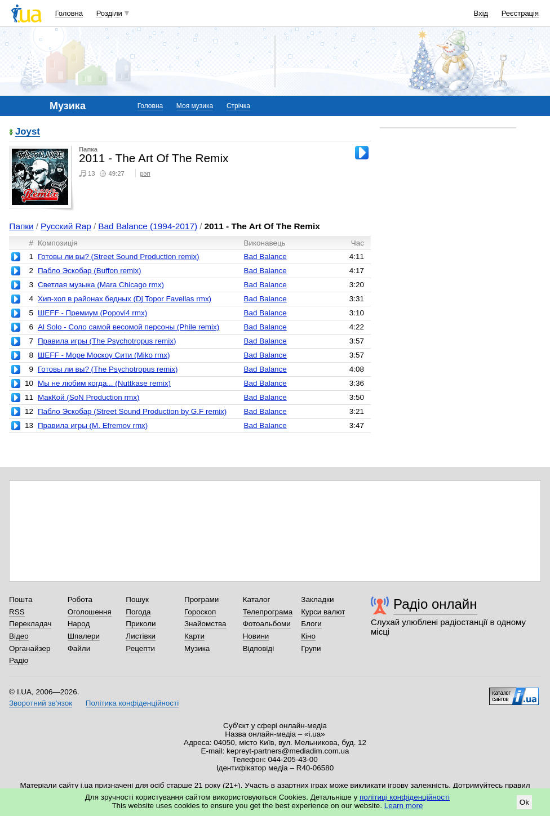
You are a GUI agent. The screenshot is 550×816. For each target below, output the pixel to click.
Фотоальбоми (267, 623)
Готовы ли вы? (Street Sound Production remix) (118, 256)
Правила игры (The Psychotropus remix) (107, 341)
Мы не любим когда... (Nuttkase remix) (104, 383)
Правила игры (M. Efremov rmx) (93, 425)
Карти (194, 636)
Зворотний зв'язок (40, 703)
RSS (17, 612)
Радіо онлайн (435, 604)
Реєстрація (520, 13)
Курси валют (323, 612)
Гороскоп (200, 612)
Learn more (403, 805)
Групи (311, 648)
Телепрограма (268, 612)
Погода (138, 612)
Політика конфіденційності (132, 703)
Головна (69, 13)
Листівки (141, 636)
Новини (256, 636)
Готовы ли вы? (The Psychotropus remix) (108, 369)
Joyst (27, 132)
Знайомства (205, 623)
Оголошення (90, 612)
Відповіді (258, 648)
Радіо (18, 660)
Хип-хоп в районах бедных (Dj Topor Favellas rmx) (124, 299)
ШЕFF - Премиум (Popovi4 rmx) (92, 313)
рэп (145, 173)
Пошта (20, 599)
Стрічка (238, 106)
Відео (19, 636)
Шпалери (84, 636)
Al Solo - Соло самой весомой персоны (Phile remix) (128, 327)
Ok (524, 802)
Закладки (317, 599)
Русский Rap (66, 226)
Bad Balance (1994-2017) (147, 226)
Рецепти (140, 648)
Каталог (256, 599)
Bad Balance (265, 256)
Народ (79, 623)
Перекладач (30, 623)
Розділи (109, 13)
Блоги (311, 623)
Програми (201, 599)
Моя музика (194, 106)
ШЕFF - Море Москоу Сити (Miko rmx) (104, 355)
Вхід (481, 13)
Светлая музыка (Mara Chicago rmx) (101, 284)
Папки (21, 226)
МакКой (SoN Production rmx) (88, 397)
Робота (80, 599)
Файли (79, 648)
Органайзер (29, 648)
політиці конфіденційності (405, 797)
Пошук (137, 599)
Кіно (308, 636)
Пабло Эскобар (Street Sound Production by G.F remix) (132, 411)
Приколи (141, 623)
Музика (197, 648)
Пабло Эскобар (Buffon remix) (89, 270)
